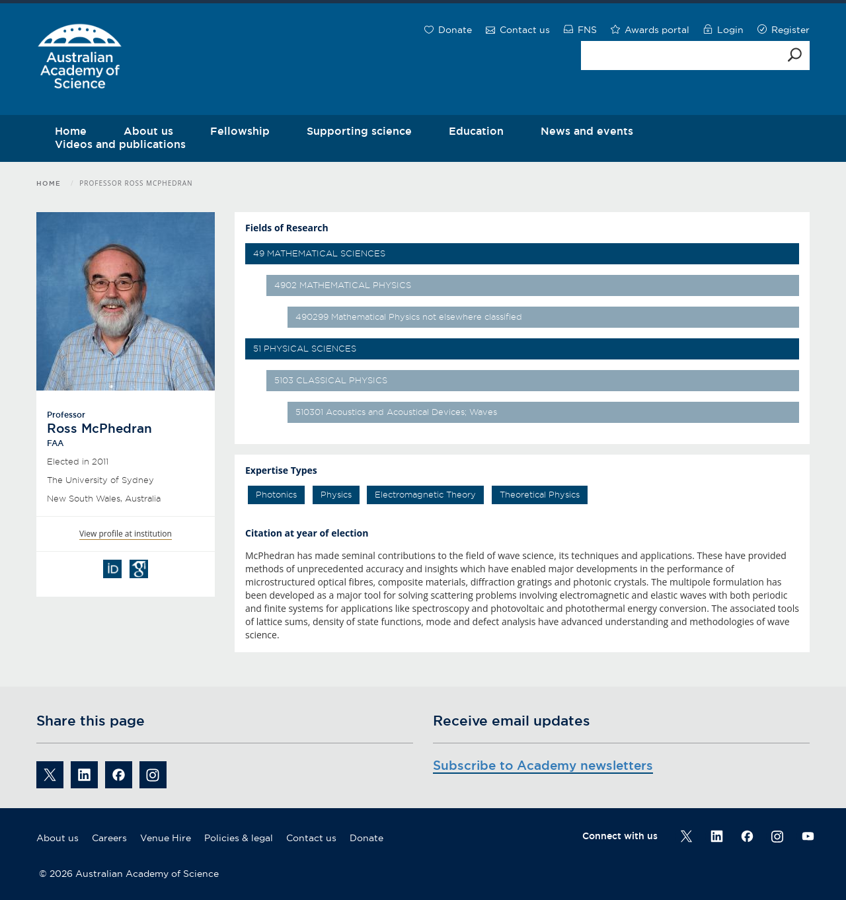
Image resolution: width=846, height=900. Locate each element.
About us (57, 838)
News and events (587, 131)
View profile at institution (125, 533)
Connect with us (620, 836)
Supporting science (359, 131)
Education (476, 131)
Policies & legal (238, 838)
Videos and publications (120, 144)
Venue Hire (165, 838)
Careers (109, 838)
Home (48, 183)
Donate (366, 838)
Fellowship (240, 131)
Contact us (311, 838)
